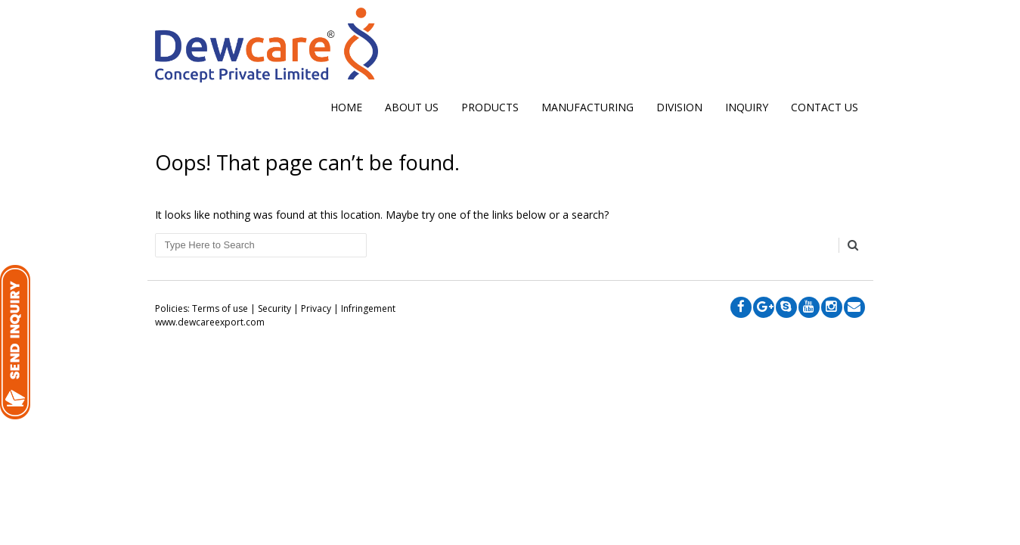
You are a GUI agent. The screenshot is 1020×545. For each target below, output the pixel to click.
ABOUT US (412, 107)
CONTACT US (824, 107)
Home (346, 107)
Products (490, 107)
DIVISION (679, 107)
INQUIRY (746, 107)
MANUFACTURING (587, 107)
